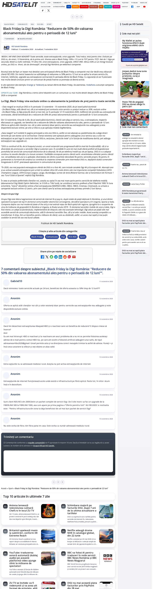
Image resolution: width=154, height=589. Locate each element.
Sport (49, 24)
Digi (32, 24)
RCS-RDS (40, 24)
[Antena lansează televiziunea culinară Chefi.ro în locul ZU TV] (48, 511)
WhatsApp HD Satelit (135, 287)
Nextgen (108, 7)
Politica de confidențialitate (135, 380)
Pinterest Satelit (135, 312)
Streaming (97, 3)
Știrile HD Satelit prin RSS (135, 319)
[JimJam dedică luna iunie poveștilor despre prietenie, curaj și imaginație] (134, 89)
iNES (101, 7)
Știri (49, 3)
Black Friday (9, 24)
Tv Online (134, 3)
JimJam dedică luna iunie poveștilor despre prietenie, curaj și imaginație (134, 75)
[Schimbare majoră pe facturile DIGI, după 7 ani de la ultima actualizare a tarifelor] (106, 511)
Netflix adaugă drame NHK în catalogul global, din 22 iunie (81, 533)
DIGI (68, 7)
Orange (75, 7)
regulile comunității (36, 442)
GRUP (138, 7)
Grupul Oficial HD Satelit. (44, 445)
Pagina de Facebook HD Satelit (134, 271)
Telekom (116, 7)
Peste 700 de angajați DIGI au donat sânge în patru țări (133, 104)
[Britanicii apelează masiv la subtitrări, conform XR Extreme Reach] (48, 536)
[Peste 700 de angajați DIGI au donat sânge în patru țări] (134, 117)
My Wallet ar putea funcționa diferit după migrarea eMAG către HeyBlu (133, 44)
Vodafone (84, 7)
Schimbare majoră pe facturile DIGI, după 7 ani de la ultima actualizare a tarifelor (81, 509)
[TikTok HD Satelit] (42, 10)
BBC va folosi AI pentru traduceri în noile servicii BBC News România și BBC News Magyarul (82, 556)
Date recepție (86, 3)
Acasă (43, 3)
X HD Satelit (135, 306)
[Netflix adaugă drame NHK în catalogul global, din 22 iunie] (106, 536)
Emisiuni (106, 3)
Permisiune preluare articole (135, 366)
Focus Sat (93, 7)
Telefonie (125, 3)
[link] (29, 513)
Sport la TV (115, 3)
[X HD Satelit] (48, 10)
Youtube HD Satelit (135, 293)
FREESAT (131, 340)
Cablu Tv (67, 3)
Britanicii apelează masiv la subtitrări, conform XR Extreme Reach (23, 533)
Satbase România (59, 7)
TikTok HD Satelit (135, 299)
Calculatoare (45, 7)
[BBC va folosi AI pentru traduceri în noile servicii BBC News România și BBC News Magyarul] (106, 558)
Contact (125, 7)
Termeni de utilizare (135, 373)
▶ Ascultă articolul (25, 39)
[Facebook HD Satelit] (132, 6)
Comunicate (57, 3)
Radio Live (143, 3)
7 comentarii (9, 39)
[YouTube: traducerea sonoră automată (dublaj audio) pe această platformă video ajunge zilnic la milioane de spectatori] (48, 558)
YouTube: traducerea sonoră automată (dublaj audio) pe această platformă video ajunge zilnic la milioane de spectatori (23, 559)
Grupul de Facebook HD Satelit (135, 280)
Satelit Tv (75, 3)
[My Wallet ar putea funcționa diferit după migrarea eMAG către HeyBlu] (134, 58)
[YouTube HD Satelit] (144, 6)
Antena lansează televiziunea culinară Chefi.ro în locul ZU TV (21, 508)
